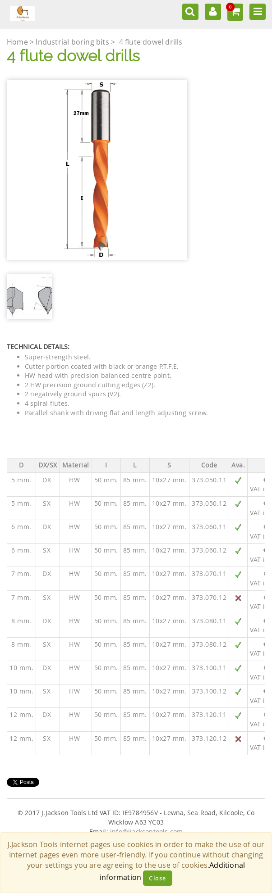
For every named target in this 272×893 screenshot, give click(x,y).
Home (18, 42)
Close (157, 878)
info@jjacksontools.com (146, 832)
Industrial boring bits (73, 42)
